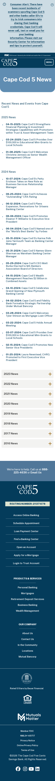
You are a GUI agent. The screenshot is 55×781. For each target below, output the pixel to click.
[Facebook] (19, 769)
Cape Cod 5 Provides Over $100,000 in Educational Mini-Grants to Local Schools (29, 142)
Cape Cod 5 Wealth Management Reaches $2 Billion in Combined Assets (26, 278)
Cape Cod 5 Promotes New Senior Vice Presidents (29, 346)
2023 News (11, 373)
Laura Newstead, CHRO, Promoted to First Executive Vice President (28, 357)
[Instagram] (25, 769)
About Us (27, 633)
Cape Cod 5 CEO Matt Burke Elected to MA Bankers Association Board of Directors (27, 266)
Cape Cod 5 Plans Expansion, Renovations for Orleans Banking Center (27, 206)
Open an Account (26, 547)
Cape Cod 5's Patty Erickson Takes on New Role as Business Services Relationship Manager (25, 182)
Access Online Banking (26, 515)
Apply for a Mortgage (26, 555)
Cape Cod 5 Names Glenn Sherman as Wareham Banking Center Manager (29, 253)
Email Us (36, 472)
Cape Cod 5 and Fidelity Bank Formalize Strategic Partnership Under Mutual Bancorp (28, 303)
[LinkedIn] (37, 769)
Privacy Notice (27, 740)
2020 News (11, 403)
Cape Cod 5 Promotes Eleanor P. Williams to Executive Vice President (27, 219)
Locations (27, 651)
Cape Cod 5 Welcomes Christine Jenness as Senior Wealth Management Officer (27, 155)
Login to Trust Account (26, 563)
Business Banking (27, 605)
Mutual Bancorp (27, 657)
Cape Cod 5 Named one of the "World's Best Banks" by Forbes (29, 230)
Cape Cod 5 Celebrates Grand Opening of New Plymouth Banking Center (27, 291)
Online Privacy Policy (27, 745)
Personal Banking (27, 587)
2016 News (11, 443)
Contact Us (27, 639)
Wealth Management (27, 611)
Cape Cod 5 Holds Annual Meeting (29, 324)
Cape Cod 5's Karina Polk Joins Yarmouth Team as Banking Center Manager (29, 241)
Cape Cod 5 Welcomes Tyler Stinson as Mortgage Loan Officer (29, 314)
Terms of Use (27, 750)
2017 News (11, 433)
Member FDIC (27, 731)
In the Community (27, 645)
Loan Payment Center (26, 531)
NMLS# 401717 (27, 736)
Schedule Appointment (26, 523)
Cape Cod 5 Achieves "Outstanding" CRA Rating (26, 195)
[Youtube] (31, 769)
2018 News (11, 423)
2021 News (11, 393)
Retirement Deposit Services (27, 599)
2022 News (11, 383)
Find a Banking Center (26, 539)
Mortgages (27, 593)
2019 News (11, 413)
